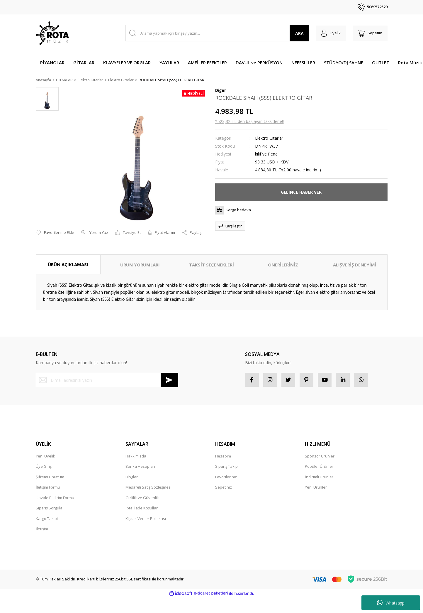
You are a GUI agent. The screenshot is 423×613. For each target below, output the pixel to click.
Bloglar (131, 478)
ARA (296, 33)
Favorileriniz (226, 478)
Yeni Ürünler (316, 488)
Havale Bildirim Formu (55, 498)
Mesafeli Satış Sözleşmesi (148, 488)
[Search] (215, 33)
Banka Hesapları (140, 467)
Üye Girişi (44, 467)
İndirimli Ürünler (319, 478)
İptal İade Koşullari (142, 509)
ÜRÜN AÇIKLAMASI (68, 265)
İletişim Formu (48, 488)
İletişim (42, 530)
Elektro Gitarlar (269, 138)
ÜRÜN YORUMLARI (140, 265)
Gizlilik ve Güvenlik (142, 498)
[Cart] (369, 33)
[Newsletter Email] (107, 380)
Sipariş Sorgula (49, 509)
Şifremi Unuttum (50, 478)
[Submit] (169, 380)
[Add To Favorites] (55, 233)
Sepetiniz (223, 488)
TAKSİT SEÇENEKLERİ (211, 265)
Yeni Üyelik (45, 457)
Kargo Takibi (47, 519)
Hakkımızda (135, 457)
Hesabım (223, 457)
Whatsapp (391, 603)
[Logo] (52, 33)
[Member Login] (328, 33)
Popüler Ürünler (319, 467)
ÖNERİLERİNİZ (283, 265)
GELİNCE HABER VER (301, 192)
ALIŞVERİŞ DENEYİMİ (354, 265)
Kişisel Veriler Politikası (145, 519)
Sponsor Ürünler (319, 457)
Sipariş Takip (226, 467)
